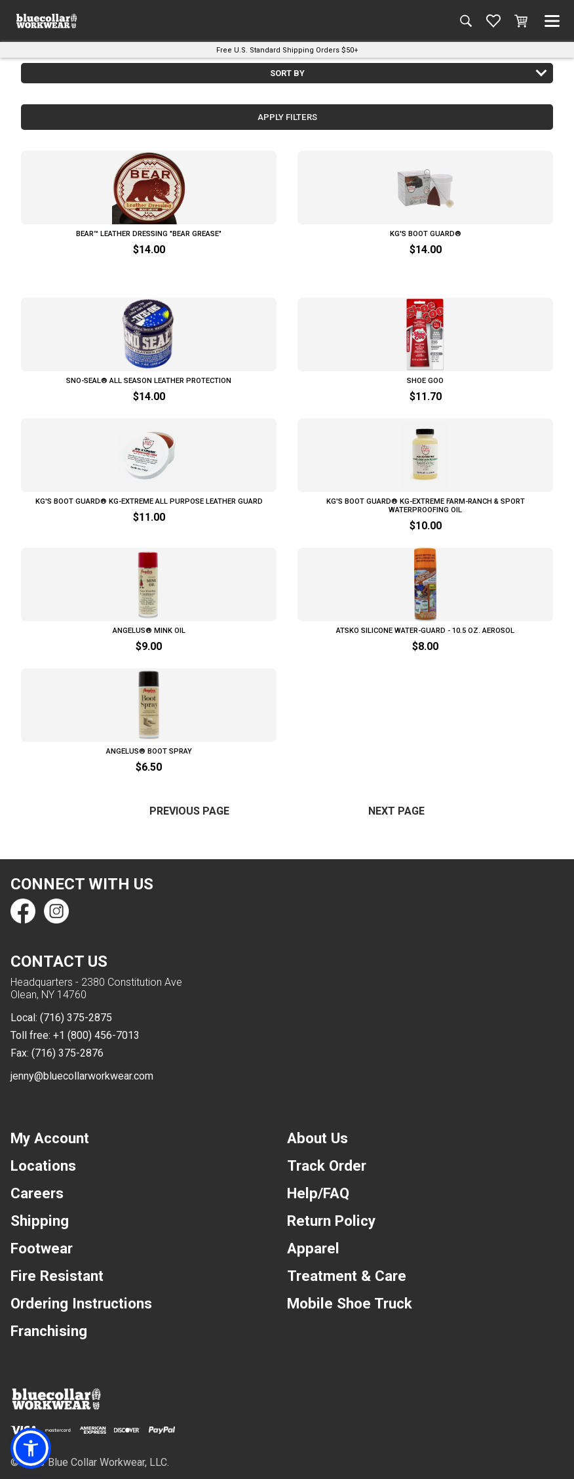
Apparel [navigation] (313, 1248)
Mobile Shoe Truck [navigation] (349, 1303)
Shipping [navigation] (39, 1220)
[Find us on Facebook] (22, 911)
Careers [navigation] (37, 1193)
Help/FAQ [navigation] (318, 1193)
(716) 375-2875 (76, 1017)
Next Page (396, 811)
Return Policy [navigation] (331, 1220)
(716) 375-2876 (67, 1053)
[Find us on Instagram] (55, 911)
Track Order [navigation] (326, 1165)
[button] (30, 1448)
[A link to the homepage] (46, 21)
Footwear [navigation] (41, 1248)
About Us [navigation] (317, 1137)
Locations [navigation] (43, 1165)
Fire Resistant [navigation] (57, 1275)
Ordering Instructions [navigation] (81, 1303)
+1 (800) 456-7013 (96, 1035)
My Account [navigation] (49, 1137)
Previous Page (189, 811)
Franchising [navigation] (48, 1330)
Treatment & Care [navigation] (346, 1275)
